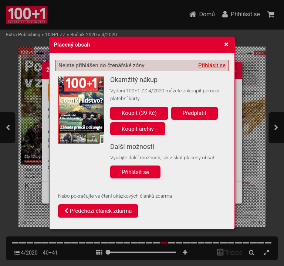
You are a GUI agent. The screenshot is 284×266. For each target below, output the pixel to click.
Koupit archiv (138, 129)
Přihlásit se (212, 65)
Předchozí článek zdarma (98, 211)
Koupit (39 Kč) (139, 113)
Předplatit (195, 113)
